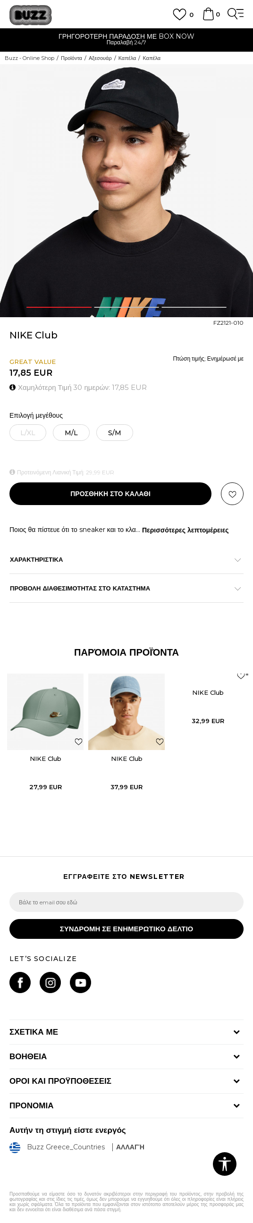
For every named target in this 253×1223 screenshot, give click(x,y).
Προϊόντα (71, 58)
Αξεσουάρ (100, 58)
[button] (232, 493)
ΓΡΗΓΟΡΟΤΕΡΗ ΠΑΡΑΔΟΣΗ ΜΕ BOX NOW (126, 36)
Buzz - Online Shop (29, 58)
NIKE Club (45, 758)
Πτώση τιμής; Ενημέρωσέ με (208, 358)
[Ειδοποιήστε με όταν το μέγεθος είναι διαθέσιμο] (27, 432)
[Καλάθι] (208, 18)
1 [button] (59, 307)
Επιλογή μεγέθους (36, 416)
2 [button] (126, 307)
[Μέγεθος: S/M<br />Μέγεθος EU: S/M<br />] (114, 432)
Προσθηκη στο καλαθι (110, 493)
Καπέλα (127, 58)
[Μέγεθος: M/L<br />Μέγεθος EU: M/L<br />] (71, 432)
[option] (126, 40)
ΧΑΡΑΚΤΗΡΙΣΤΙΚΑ (122, 559)
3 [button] (194, 307)
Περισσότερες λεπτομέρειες (185, 530)
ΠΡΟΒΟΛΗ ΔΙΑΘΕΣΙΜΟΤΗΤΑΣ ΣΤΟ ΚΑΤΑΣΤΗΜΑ (122, 588)
